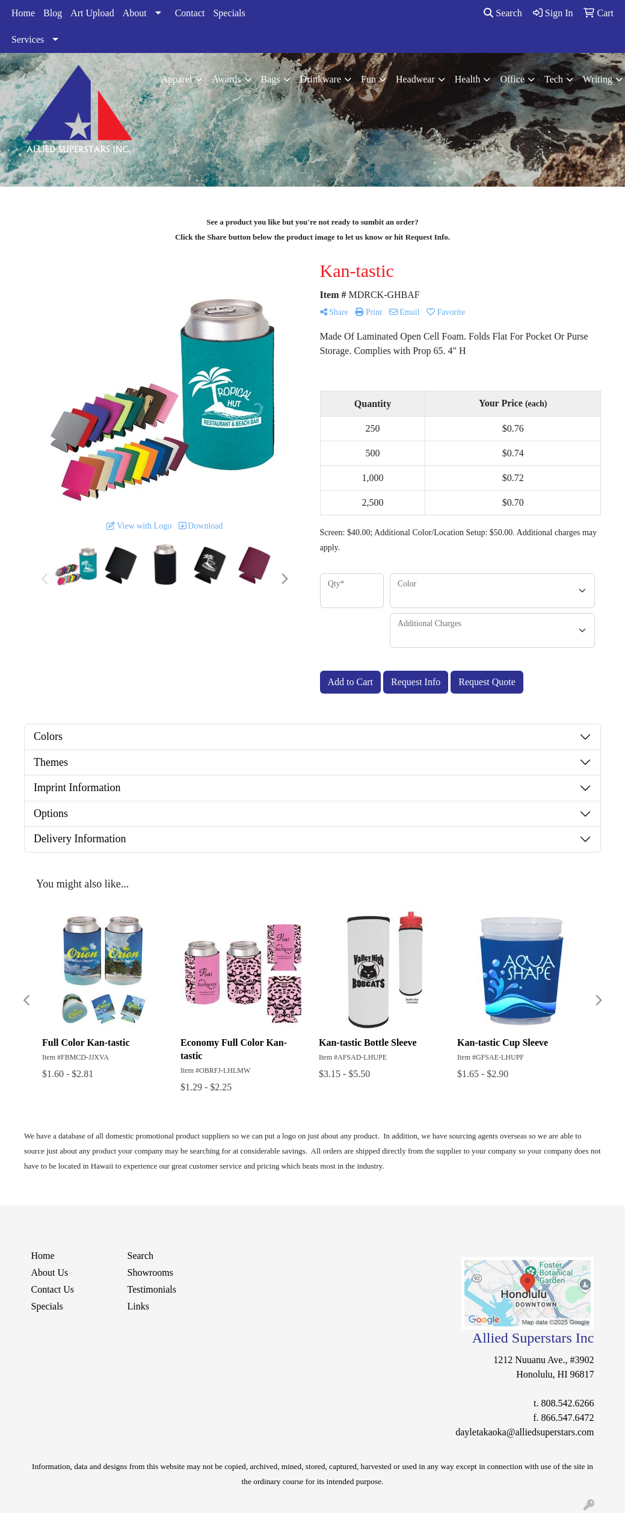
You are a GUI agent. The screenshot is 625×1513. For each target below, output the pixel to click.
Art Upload (92, 13)
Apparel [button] (176, 79)
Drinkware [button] (320, 79)
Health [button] (468, 79)
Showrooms (150, 1272)
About (135, 13)
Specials (229, 13)
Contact (190, 13)
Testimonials (151, 1289)
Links (138, 1306)
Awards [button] (226, 79)
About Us (50, 1272)
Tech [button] (553, 79)
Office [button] (512, 79)
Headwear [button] (415, 79)
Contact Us (53, 1289)
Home (23, 13)
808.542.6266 (567, 1403)
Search (503, 13)
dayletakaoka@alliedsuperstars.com (524, 1432)
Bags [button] (270, 79)
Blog (52, 13)
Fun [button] (368, 79)
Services (27, 39)
